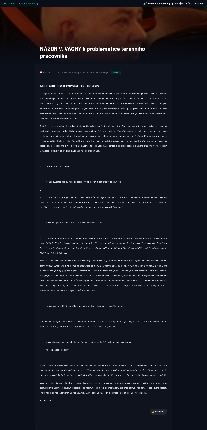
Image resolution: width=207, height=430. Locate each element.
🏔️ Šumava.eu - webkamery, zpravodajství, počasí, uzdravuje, (173, 3)
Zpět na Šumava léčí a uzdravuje (21, 3)
